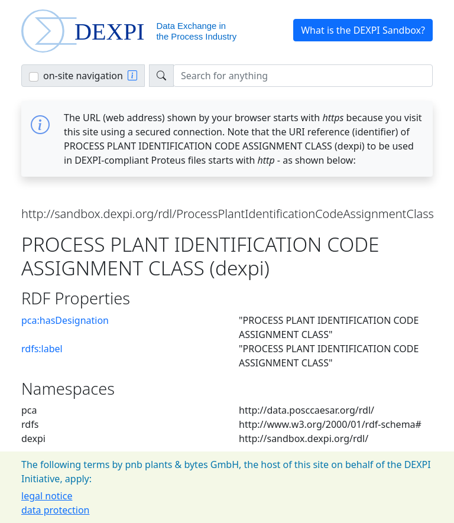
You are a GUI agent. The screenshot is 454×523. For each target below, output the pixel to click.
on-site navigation (83, 75)
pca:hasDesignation (65, 320)
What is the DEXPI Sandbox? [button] (363, 30)
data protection (55, 509)
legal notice (46, 495)
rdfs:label (42, 348)
